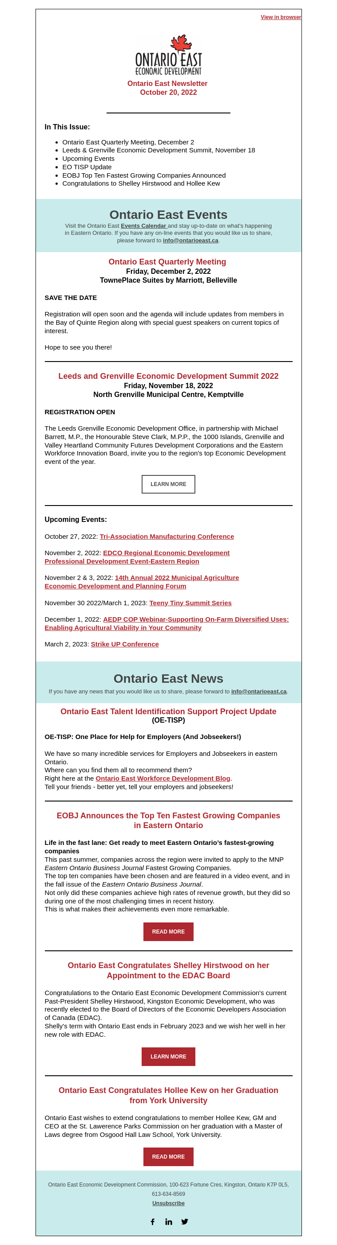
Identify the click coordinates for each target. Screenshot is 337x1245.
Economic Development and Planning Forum (115, 586)
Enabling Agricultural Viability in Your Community (123, 627)
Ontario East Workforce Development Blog (163, 778)
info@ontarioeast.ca (190, 240)
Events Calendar (144, 225)
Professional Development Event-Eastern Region (122, 561)
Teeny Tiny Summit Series (190, 603)
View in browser (281, 17)
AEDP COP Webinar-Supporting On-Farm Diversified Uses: (196, 619)
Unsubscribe (168, 1203)
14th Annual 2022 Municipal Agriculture (177, 577)
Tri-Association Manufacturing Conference (167, 536)
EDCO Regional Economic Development (166, 552)
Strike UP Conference (125, 644)
